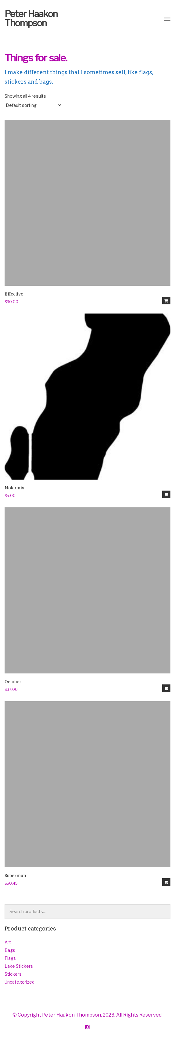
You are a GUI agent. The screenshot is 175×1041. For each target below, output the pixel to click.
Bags (10, 950)
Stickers (13, 974)
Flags (10, 958)
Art (8, 942)
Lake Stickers (19, 966)
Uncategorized (19, 982)
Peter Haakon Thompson (31, 18)
